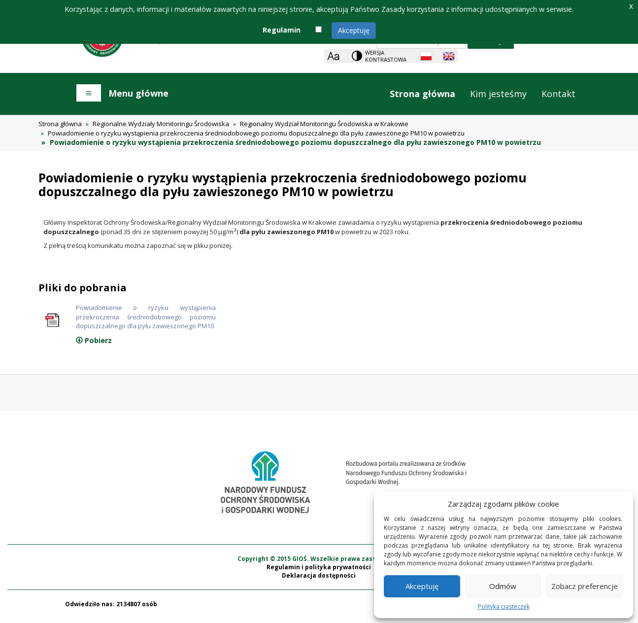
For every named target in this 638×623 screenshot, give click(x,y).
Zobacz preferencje (584, 586)
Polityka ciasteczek (504, 606)
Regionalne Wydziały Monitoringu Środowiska (161, 123)
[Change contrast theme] (379, 56)
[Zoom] (333, 56)
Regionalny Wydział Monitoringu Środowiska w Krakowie (324, 123)
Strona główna (422, 94)
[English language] (449, 56)
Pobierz (94, 345)
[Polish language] (426, 56)
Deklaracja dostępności (319, 580)
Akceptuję (353, 30)
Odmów (502, 586)
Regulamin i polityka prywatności (319, 572)
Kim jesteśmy (498, 94)
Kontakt (558, 94)
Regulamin (282, 30)
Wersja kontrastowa (385, 56)
